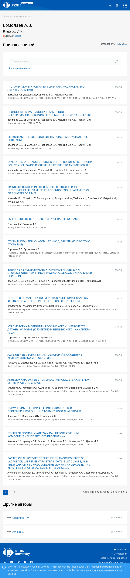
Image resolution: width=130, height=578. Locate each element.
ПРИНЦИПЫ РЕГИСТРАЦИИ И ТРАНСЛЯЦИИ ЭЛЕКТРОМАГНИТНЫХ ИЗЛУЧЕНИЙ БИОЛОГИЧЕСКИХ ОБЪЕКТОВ (49, 113)
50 (125, 44)
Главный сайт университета (112, 562)
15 (117, 44)
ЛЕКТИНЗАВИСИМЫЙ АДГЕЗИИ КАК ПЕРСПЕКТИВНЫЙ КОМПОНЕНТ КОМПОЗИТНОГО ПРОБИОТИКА (43, 435)
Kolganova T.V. (20, 517)
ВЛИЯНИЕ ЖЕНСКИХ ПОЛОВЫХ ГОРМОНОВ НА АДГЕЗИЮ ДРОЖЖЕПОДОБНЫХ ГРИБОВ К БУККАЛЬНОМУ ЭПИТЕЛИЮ (50, 272)
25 (121, 44)
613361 (18, 36)
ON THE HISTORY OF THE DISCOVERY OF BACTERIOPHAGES (43, 218)
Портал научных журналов (113, 558)
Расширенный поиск (20, 68)
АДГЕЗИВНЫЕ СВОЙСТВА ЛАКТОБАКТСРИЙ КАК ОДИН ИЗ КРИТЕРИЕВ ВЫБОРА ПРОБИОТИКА (44, 356)
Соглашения (120, 553)
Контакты (122, 549)
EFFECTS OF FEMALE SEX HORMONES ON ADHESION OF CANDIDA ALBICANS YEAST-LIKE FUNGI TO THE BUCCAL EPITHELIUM (47, 299)
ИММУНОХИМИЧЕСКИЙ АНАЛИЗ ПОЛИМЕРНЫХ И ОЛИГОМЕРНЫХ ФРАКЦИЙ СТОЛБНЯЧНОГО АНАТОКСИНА (44, 410)
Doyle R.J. (18, 531)
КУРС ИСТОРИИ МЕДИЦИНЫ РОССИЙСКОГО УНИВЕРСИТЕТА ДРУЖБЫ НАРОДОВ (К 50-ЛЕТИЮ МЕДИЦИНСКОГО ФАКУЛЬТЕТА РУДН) (48, 329)
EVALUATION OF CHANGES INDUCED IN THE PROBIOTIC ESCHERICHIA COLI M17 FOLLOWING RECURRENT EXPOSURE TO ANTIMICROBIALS (50, 163)
